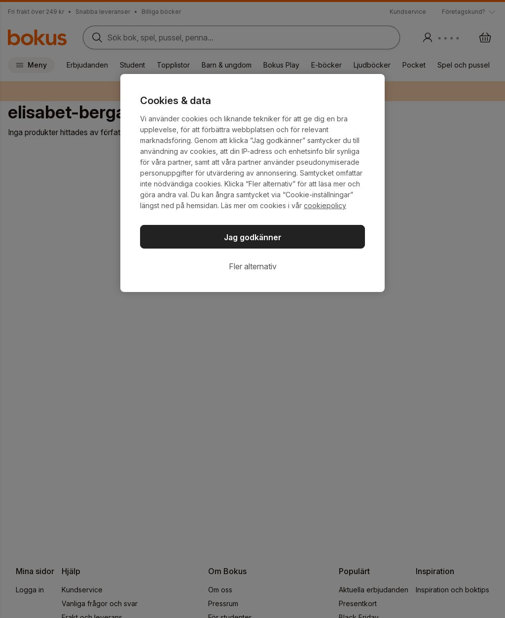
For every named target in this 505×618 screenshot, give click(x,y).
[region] (252, 183)
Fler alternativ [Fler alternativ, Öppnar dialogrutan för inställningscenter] (253, 266)
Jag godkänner (253, 237)
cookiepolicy (325, 205)
